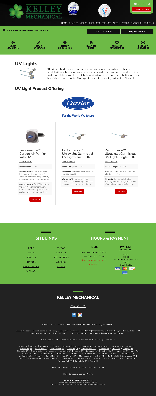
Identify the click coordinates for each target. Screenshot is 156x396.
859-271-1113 (78, 306)
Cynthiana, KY (41, 348)
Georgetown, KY (99, 331)
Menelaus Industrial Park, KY (46, 356)
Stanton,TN (94, 361)
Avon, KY (33, 346)
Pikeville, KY (36, 358)
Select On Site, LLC (86, 380)
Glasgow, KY (128, 348)
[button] (103, 31)
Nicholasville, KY (60, 333)
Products (94, 23)
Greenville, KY (36, 351)
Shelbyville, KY (68, 358)
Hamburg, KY (50, 351)
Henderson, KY (92, 351)
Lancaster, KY (121, 351)
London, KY (102, 353)
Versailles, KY (95, 333)
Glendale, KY (22, 351)
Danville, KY (74, 331)
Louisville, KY (127, 353)
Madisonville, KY (25, 356)
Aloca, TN (23, 346)
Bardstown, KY (46, 346)
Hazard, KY (78, 351)
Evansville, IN (72, 348)
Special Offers (121, 23)
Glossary (31, 271)
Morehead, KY (85, 356)
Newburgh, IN (113, 356)
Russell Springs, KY (52, 358)
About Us (149, 23)
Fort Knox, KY (104, 348)
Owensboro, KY (128, 356)
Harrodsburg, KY (114, 331)
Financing (136, 23)
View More (35, 199)
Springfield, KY (81, 361)
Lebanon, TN (75, 353)
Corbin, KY (130, 346)
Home (64, 23)
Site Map (61, 266)
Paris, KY (72, 333)
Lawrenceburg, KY (46, 353)
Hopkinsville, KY (107, 351)
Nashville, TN (99, 356)
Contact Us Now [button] (142, 9)
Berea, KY (20, 331)
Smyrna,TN (100, 358)
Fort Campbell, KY (88, 348)
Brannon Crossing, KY (82, 346)
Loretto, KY (114, 353)
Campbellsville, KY (101, 346)
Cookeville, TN (26, 348)
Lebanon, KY (62, 353)
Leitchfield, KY (89, 353)
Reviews (73, 23)
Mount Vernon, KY (69, 356)
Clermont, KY (117, 346)
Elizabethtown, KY (57, 348)
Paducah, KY (24, 358)
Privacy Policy (31, 266)
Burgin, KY (64, 331)
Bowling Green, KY (62, 346)
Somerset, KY (113, 358)
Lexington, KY (36, 333)
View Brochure (25, 161)
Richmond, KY (82, 333)
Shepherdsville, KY (85, 358)
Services (106, 23)
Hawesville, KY (65, 351)
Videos (83, 23)
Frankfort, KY (86, 331)
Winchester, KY (119, 333)
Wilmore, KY (107, 333)
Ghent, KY (116, 348)
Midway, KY (48, 333)
